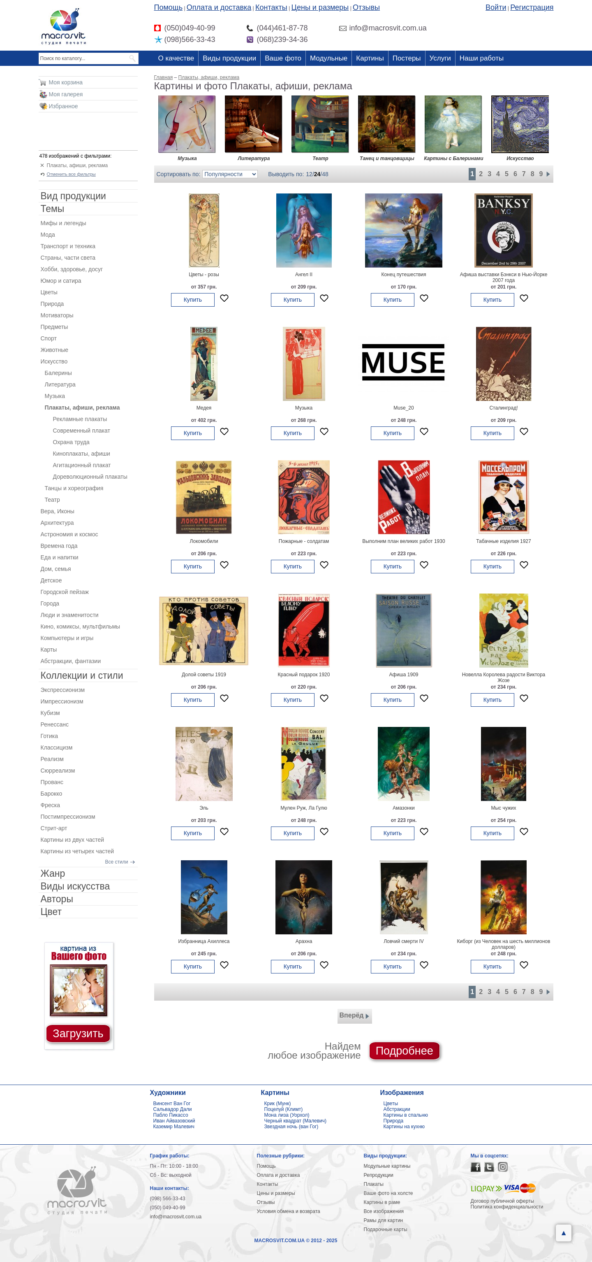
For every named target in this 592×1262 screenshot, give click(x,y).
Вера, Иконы (57, 511)
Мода (48, 234)
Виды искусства (75, 886)
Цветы (49, 292)
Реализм (52, 759)
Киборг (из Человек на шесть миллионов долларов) (503, 944)
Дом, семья (56, 569)
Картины (370, 58)
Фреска (50, 805)
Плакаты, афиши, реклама (77, 165)
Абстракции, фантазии (71, 661)
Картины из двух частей (72, 839)
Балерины (58, 373)
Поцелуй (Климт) (283, 1109)
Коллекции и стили (82, 675)
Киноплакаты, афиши (81, 453)
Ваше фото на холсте (388, 1193)
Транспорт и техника (68, 246)
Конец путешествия (403, 274)
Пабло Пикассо (170, 1115)
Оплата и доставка (219, 7)
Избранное (63, 106)
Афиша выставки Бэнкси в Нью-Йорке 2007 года (504, 277)
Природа (52, 303)
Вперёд (355, 1016)
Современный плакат (81, 430)
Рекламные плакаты (80, 419)
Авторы (57, 899)
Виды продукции (229, 58)
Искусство (54, 361)
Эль (203, 808)
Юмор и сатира (61, 280)
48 (325, 174)
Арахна (304, 941)
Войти (496, 7)
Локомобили (204, 541)
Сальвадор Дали (172, 1109)
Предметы (54, 327)
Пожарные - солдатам (304, 541)
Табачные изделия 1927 (503, 541)
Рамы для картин (383, 1220)
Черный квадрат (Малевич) (295, 1121)
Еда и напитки (60, 557)
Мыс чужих (503, 808)
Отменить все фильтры (71, 174)
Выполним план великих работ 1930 (403, 541)
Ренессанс (55, 724)
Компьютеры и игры (67, 638)
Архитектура (57, 522)
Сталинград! (503, 408)
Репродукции (378, 1175)
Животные (55, 350)
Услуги (440, 58)
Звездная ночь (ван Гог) (291, 1126)
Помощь (168, 7)
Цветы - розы (204, 274)
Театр (52, 499)
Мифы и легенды (63, 223)
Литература (60, 384)
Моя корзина (66, 82)
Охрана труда (71, 442)
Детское (51, 580)
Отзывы (366, 7)
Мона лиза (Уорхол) (287, 1115)
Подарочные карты (385, 1229)
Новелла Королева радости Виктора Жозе (504, 677)
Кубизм (50, 713)
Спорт (49, 338)
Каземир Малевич (173, 1126)
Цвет (51, 911)
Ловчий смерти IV (404, 941)
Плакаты (374, 1184)
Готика (49, 736)
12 (309, 174)
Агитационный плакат (82, 465)
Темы (53, 208)
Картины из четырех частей (77, 851)
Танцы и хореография (74, 488)
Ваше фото (283, 58)
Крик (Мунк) (277, 1103)
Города (50, 603)
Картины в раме (382, 1202)
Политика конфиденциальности (507, 1207)
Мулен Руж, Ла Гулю (303, 808)
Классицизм (57, 747)
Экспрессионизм (63, 690)
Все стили (116, 862)
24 (317, 174)
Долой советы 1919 (204, 675)
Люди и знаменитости (70, 615)
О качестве (176, 58)
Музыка (303, 408)
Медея (204, 408)
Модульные (328, 58)
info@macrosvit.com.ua (176, 1217)
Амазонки (403, 808)
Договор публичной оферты (502, 1201)
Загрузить (78, 1033)
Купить (193, 299)
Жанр (53, 873)
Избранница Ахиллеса (203, 941)
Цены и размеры (320, 7)
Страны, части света (68, 257)
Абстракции (397, 1109)
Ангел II (303, 274)
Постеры (407, 58)
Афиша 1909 (403, 675)
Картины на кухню (404, 1126)
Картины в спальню (406, 1115)
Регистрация (531, 7)
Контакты (271, 7)
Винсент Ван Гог (172, 1103)
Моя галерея (66, 94)
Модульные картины (387, 1166)
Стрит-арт (54, 828)
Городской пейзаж (65, 592)
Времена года (59, 546)
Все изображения (384, 1211)
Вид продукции (73, 196)
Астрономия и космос (69, 534)
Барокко (51, 793)
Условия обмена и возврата (288, 1211)
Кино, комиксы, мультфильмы (80, 626)
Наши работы (482, 58)
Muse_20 (403, 408)
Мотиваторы (57, 315)
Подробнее (404, 1051)
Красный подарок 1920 (304, 675)
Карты (49, 649)
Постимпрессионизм (68, 816)
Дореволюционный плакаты (90, 476)
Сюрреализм (58, 770)
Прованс (52, 782)
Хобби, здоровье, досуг (72, 269)
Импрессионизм (62, 701)
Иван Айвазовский (174, 1121)
